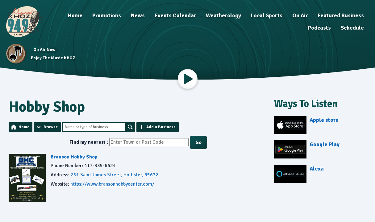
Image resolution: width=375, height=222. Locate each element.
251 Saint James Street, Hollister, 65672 (114, 175)
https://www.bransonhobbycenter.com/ (112, 184)
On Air (300, 15)
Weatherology (223, 15)
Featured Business (341, 15)
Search (130, 127)
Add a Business (161, 127)
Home (75, 15)
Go (198, 142)
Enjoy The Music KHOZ (53, 57)
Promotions (106, 15)
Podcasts (319, 27)
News (138, 15)
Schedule (352, 27)
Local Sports (266, 15)
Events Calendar (175, 15)
